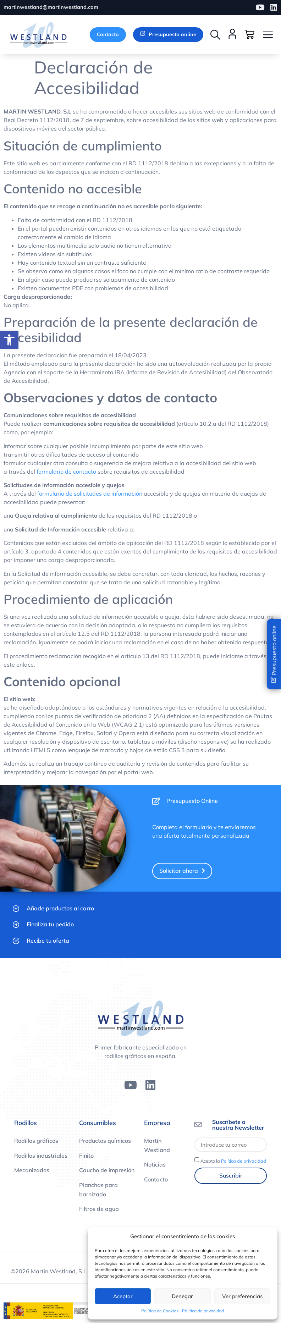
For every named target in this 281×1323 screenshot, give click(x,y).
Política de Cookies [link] (159, 1310)
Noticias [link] (155, 1165)
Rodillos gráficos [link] (36, 1141)
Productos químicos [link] (105, 1141)
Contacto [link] (156, 1179)
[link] (9, 340)
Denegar (182, 1296)
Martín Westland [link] (157, 1146)
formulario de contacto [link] (66, 471)
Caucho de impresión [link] (106, 1170)
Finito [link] (86, 1155)
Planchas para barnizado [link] (98, 1190)
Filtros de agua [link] (99, 1209)
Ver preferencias (242, 1296)
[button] (215, 35)
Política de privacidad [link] (203, 1310)
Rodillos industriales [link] (40, 1155)
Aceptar (123, 1296)
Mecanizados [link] (31, 1170)
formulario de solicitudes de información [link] (89, 493)
